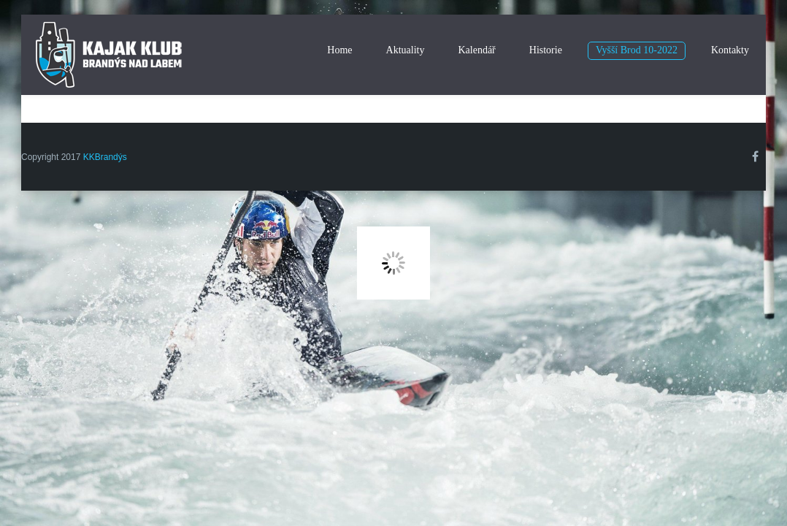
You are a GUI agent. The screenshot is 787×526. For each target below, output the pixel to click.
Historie (545, 50)
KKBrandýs (105, 157)
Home (339, 50)
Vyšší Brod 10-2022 (636, 50)
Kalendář (476, 50)
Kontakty (730, 50)
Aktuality (405, 50)
